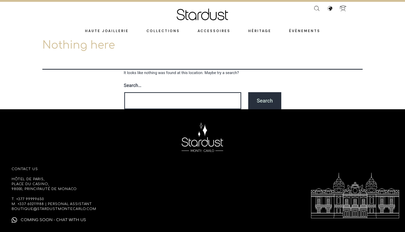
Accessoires (214, 31)
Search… (133, 85)
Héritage (259, 31)
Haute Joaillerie (107, 31)
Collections (163, 31)
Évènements (304, 31)
